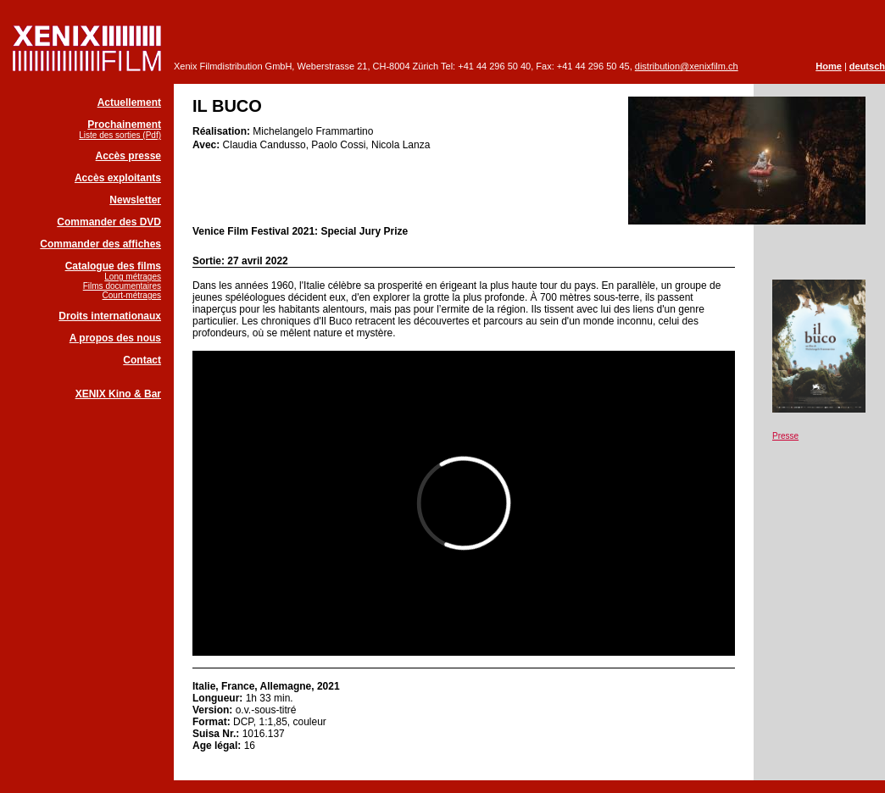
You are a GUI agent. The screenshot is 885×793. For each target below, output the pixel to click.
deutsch (867, 66)
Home (828, 66)
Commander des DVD (109, 222)
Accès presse (128, 156)
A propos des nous (115, 338)
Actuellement (129, 102)
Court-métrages (132, 295)
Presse (785, 436)
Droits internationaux (109, 316)
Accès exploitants (118, 178)
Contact (142, 360)
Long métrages (132, 276)
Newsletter (135, 200)
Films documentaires (122, 286)
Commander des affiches (100, 244)
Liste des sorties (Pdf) (120, 135)
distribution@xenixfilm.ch (686, 66)
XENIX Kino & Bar (118, 394)
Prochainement (124, 124)
